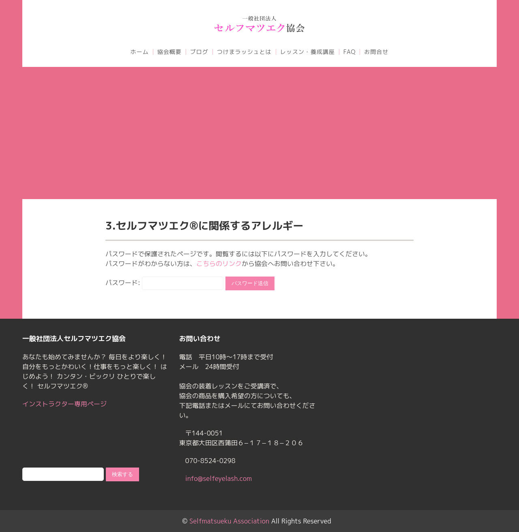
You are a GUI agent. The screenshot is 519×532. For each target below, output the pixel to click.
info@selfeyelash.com (218, 478)
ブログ (199, 52)
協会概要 (169, 52)
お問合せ (376, 52)
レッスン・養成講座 (307, 52)
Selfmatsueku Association (229, 521)
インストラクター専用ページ (64, 403)
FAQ (349, 52)
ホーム (140, 52)
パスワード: (164, 282)
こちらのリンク (219, 263)
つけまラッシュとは (244, 52)
